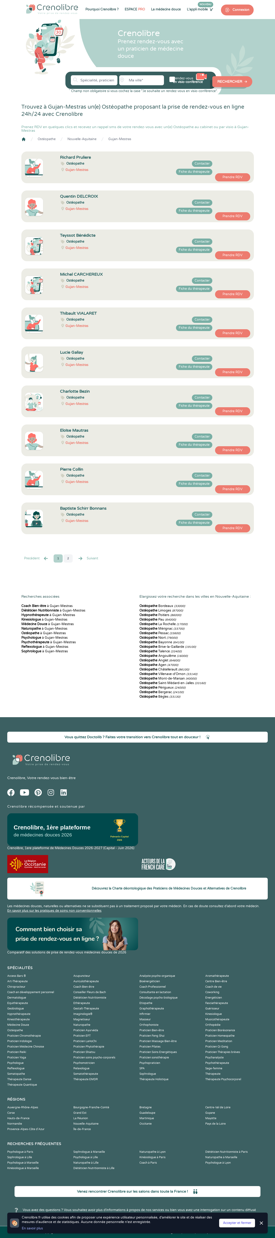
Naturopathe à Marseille (221, 1157)
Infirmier (145, 1014)
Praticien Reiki (16, 1052)
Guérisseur (212, 1008)
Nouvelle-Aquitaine (82, 139)
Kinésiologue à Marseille (23, 1168)
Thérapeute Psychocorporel (223, 1079)
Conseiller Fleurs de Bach (89, 992)
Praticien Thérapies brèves (222, 1052)
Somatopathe (16, 1073)
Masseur (145, 1019)
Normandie (14, 1123)
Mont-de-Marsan (168, 678)
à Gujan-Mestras (47, 606)
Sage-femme (213, 1068)
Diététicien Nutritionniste (89, 997)
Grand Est (80, 1112)
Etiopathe (145, 1003)
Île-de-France (82, 1129)
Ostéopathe (47, 139)
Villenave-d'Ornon (168, 674)
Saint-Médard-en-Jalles (172, 683)
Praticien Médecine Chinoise (25, 1046)
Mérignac (161, 629)
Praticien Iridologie (19, 1041)
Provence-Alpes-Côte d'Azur (26, 1129)
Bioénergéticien (149, 981)
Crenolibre (16, 778)
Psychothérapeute (217, 1063)
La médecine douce (166, 9)
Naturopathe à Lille (86, 1162)
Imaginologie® (82, 1014)
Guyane (210, 1112)
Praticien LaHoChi (85, 1041)
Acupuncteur (81, 975)
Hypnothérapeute (18, 1014)
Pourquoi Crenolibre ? (102, 9)
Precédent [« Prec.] (36, 558)
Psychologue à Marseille (23, 1162)
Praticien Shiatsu (84, 1052)
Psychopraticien (149, 1063)
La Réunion (80, 1118)
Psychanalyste (214, 1057)
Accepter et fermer (237, 1223)
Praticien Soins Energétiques (158, 1052)
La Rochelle (163, 624)
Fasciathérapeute (216, 1003)
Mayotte (210, 1118)
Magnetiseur (81, 1019)
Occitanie (145, 1123)
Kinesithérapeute (18, 1019)
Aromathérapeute (217, 975)
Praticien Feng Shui (151, 1035)
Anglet (159, 660)
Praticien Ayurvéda (85, 1030)
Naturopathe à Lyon (152, 1151)
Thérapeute (212, 1073)
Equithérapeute (17, 1003)
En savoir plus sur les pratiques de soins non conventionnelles (54, 911)
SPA (142, 1068)
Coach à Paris (148, 1162)
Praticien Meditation (218, 1041)
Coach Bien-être (83, 986)
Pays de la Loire (215, 1123)
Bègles (159, 697)
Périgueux (162, 688)
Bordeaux (162, 606)
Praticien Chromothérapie (24, 1035)
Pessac (160, 633)
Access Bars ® (16, 975)
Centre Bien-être (216, 981)
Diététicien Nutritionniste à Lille (93, 1168)
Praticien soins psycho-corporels (94, 1057)
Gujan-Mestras (119, 139)
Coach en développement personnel (30, 992)
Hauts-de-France (18, 1118)
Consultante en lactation (155, 992)
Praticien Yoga (16, 1057)
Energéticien (213, 997)
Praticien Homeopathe (220, 1035)
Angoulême (163, 656)
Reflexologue (16, 1068)
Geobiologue (15, 1008)
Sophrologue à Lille (19, 1157)
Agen (158, 665)
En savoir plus (32, 1228)
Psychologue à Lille (85, 1157)
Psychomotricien (84, 1063)
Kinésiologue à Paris (152, 1157)
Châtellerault (164, 669)
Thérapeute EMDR (85, 1079)
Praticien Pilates (150, 1046)
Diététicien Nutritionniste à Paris (226, 1151)
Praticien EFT (82, 1035)
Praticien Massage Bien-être (158, 1041)
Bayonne (161, 642)
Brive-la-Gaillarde (167, 647)
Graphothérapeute (151, 1008)
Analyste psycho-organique (157, 975)
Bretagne (145, 1107)
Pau (157, 619)
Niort (158, 638)
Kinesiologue (213, 1014)
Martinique (146, 1118)
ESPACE (135, 9)
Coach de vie (213, 986)
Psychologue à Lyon (218, 1162)
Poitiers (160, 615)
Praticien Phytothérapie (88, 1046)
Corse (11, 1112)
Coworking (212, 992)
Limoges (161, 610)
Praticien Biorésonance (220, 1030)
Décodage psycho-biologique (158, 997)
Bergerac (161, 692)
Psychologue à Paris (20, 1151)
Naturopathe (81, 1024)
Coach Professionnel (152, 986)
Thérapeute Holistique (153, 1079)
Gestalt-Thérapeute (86, 1008)
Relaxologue (81, 1068)
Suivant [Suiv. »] (88, 558)
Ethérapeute (81, 1003)
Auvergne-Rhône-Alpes (22, 1107)
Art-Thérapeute (17, 981)
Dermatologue (16, 997)
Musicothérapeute (217, 1019)
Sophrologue (147, 1073)
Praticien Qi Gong (216, 1046)
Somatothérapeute (85, 1073)
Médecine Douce (18, 1024)
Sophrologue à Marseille (89, 1151)
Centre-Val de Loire (217, 1107)
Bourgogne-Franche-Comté (91, 1107)
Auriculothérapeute (86, 981)
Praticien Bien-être (151, 1030)
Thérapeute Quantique (22, 1084)
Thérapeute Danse (19, 1079)
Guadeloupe (147, 1112)
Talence (160, 651)
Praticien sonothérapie (154, 1057)
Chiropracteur (16, 986)
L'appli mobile (200, 9)
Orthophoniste (149, 1024)
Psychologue (15, 1063)
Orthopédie (212, 1024)
